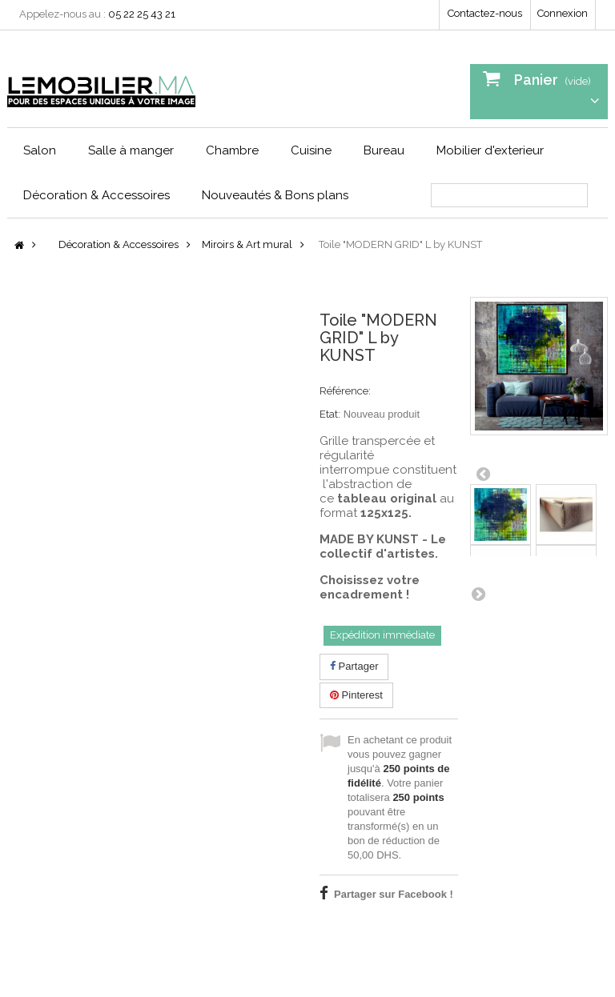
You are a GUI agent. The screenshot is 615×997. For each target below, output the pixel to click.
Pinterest (356, 695)
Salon (39, 150)
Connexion (562, 13)
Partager (354, 666)
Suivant (478, 594)
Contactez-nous (485, 13)
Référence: (345, 391)
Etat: (330, 414)
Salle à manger (131, 150)
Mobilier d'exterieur (490, 150)
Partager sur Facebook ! (393, 894)
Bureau (384, 150)
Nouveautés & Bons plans (275, 195)
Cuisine (311, 150)
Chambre (232, 150)
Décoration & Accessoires (96, 195)
